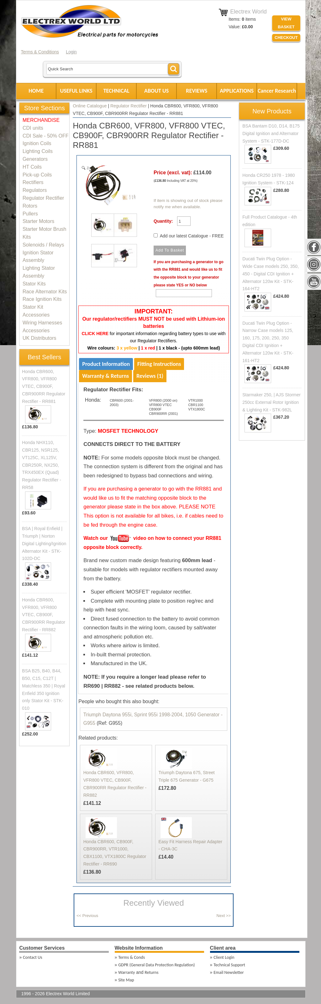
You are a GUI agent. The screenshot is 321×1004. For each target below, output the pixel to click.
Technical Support (229, 965)
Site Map (126, 980)
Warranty (126, 972)
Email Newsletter (228, 972)
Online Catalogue (90, 105)
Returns (151, 972)
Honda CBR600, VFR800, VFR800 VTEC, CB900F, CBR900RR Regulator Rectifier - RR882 (43, 614)
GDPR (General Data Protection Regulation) (156, 965)
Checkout (286, 37)
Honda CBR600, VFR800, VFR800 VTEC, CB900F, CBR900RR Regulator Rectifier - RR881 (43, 386)
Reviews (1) (149, 375)
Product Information (106, 364)
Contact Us (32, 957)
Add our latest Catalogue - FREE (192, 235)
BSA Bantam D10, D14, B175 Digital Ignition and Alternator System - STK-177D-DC (271, 133)
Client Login (223, 957)
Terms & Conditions (40, 51)
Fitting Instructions (159, 364)
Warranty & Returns (105, 375)
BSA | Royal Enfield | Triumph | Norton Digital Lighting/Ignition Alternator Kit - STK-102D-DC (44, 543)
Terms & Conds (131, 957)
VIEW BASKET (286, 23)
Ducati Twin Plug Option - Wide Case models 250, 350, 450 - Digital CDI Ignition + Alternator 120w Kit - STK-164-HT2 (270, 273)
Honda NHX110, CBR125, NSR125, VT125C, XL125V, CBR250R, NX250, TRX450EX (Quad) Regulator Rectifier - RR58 (41, 465)
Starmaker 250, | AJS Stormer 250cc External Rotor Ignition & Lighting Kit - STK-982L (271, 402)
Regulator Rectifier (128, 105)
